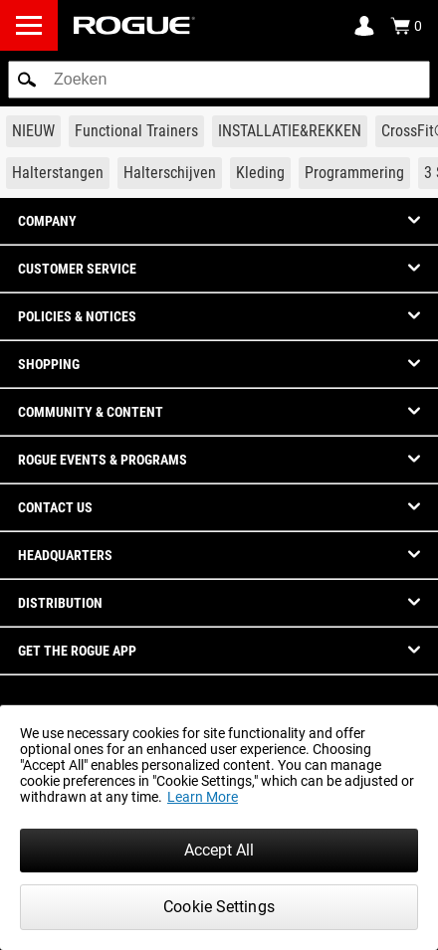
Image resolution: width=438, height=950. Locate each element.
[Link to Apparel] (260, 173)
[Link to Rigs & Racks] (289, 131)
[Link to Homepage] (134, 25)
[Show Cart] (406, 26)
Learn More (202, 797)
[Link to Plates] (169, 173)
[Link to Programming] (354, 173)
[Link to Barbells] (58, 173)
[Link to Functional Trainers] (136, 131)
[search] (219, 79)
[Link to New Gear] (33, 131)
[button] (27, 79)
